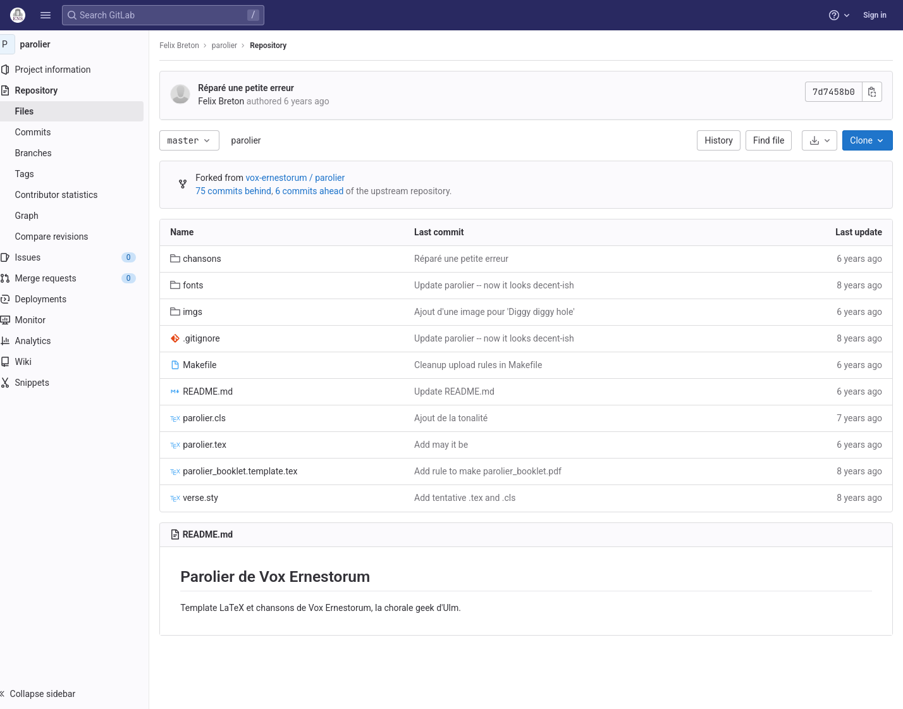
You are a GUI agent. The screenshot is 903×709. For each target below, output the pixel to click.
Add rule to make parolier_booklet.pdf (496, 471)
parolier (258, 140)
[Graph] (80, 216)
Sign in (875, 15)
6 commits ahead (322, 191)
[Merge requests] (80, 278)
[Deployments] (80, 299)
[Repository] (80, 90)
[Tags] (80, 174)
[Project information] (80, 69)
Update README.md (462, 391)
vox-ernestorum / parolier (307, 178)
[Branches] (80, 153)
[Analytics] (80, 341)
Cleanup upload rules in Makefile (486, 365)
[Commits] (80, 132)
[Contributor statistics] (80, 195)
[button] (45, 15)
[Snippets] (80, 383)
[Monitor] (80, 320)
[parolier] (81, 44)
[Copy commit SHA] (872, 92)
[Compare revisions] (80, 236)
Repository (280, 45)
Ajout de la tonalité (459, 418)
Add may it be (449, 445)
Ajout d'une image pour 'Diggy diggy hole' (502, 312)
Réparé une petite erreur (259, 88)
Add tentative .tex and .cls (473, 498)
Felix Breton (192, 45)
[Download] (819, 140)
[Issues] (80, 257)
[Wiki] (80, 362)
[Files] (80, 111)
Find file (768, 140)
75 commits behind (246, 191)
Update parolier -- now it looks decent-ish (502, 285)
